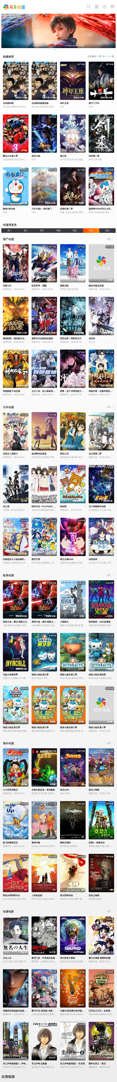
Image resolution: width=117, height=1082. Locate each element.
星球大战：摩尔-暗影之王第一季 (47, 622)
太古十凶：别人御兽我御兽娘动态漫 (49, 391)
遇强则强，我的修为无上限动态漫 (19, 338)
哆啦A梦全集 (9, 209)
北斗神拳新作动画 (97, 506)
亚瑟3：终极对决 (97, 842)
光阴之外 (7, 285)
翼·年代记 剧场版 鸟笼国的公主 (46, 1011)
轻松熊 (63, 506)
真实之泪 (64, 453)
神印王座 (64, 103)
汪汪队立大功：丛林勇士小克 (102, 1011)
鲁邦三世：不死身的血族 (43, 958)
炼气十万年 (94, 103)
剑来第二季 (94, 156)
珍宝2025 (64, 790)
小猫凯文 (64, 622)
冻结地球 (93, 559)
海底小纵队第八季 (97, 727)
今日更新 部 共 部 (100, 56)
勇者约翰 (36, 842)
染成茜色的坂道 (39, 453)
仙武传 (92, 338)
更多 (110, 239)
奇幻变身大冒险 (67, 958)
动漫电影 (8, 911)
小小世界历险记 (10, 790)
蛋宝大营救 (94, 790)
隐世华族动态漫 (96, 285)
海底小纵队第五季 (11, 727)
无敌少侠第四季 (10, 674)
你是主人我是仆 (10, 453)
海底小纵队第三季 (68, 674)
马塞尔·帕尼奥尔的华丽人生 (73, 1011)
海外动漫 (8, 743)
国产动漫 (8, 239)
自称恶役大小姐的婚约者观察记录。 (20, 559)
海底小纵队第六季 (40, 727)
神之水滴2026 (66, 559)
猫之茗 (63, 156)
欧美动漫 (8, 575)
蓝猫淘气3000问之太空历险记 (103, 209)
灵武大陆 (36, 156)
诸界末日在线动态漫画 (42, 338)
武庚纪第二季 (66, 209)
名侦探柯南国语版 (40, 103)
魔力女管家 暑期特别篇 (100, 958)
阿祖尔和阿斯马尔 (11, 895)
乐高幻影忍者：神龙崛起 (43, 790)
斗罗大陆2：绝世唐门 (42, 209)
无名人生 (7, 958)
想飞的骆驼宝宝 (10, 842)
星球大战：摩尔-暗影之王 (15, 622)
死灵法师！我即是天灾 (70, 338)
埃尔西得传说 (66, 895)
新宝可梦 (36, 559)
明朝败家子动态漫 (11, 391)
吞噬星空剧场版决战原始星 (15, 1011)
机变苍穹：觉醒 (39, 285)
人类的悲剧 (37, 895)
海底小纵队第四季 (97, 674)
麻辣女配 (64, 285)
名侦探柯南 (8, 103)
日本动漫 (8, 407)
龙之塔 (6, 506)
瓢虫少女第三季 (10, 156)
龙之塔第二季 (95, 453)
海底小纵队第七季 (68, 727)
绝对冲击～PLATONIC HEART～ (47, 506)
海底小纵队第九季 (40, 674)
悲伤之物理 (94, 895)
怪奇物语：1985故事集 (99, 622)
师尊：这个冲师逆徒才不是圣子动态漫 (78, 391)
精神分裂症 (65, 842)
